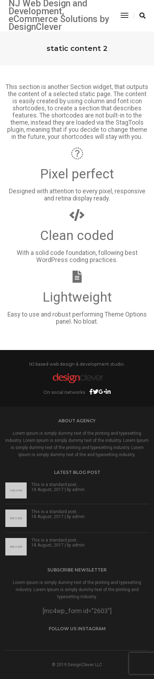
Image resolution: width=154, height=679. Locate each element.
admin (78, 489)
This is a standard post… (55, 484)
